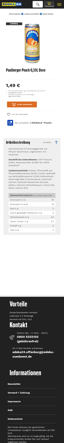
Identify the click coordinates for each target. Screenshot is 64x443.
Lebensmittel (31, 14)
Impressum (14, 401)
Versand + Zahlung (19, 392)
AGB (10, 410)
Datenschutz (15, 418)
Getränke (47, 14)
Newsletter (14, 384)
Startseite (14, 14)
